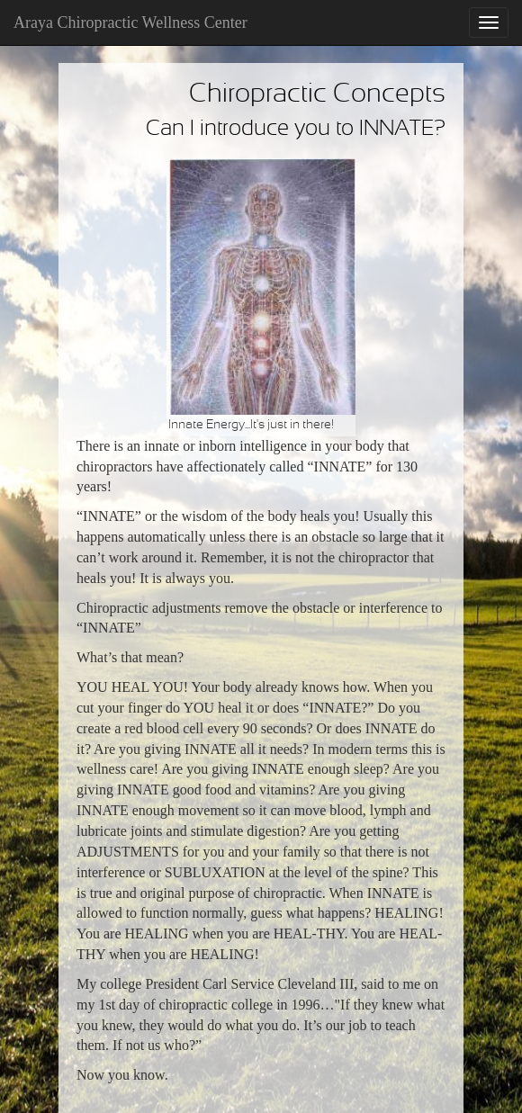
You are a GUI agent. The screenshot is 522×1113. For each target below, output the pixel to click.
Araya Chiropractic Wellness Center (131, 22)
